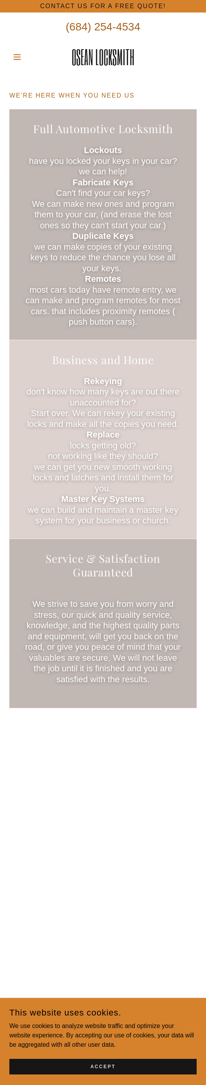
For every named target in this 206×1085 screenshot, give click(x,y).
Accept (103, 1066)
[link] (103, 56)
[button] (23, 57)
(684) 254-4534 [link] (103, 27)
